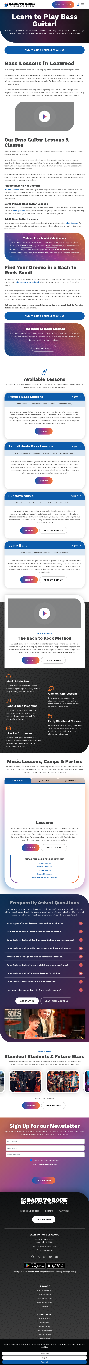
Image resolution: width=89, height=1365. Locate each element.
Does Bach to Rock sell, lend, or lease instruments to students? (45, 940)
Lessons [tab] (17, 781)
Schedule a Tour (44, 1303)
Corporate (44, 1314)
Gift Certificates (44, 1331)
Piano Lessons (44, 863)
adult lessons (72, 223)
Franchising (44, 1339)
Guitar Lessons (44, 867)
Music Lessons (54, 848)
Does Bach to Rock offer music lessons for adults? (45, 973)
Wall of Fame (53, 1106)
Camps (49, 1211)
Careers (44, 1307)
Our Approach (44, 348)
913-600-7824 (46, 1250)
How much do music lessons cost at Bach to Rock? (45, 932)
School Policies (44, 1299)
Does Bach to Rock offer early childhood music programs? (45, 965)
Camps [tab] (44, 781)
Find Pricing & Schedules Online (44, 50)
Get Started (27, 1001)
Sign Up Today (63, 5)
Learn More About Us (57, 1001)
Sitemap (72, 1272)
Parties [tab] (70, 781)
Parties (64, 1211)
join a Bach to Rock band (27, 282)
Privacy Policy (62, 1272)
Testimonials (45, 1323)
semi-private (19, 210)
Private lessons (12, 190)
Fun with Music (62, 249)
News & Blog (44, 1327)
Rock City (51, 246)
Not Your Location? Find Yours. (44, 1246)
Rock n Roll (26, 246)
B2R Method (44, 1319)
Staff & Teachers (44, 1290)
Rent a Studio (44, 1335)
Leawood (44, 1286)
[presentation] (44, 1171)
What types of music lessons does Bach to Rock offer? (45, 923)
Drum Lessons (44, 870)
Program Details (53, 530)
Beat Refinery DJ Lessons (44, 877)
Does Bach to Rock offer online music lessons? (45, 982)
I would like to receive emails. (45, 1160)
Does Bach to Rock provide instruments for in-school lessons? (45, 948)
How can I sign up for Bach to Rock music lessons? (45, 990)
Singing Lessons (44, 874)
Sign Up (44, 431)
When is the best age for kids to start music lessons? (45, 957)
